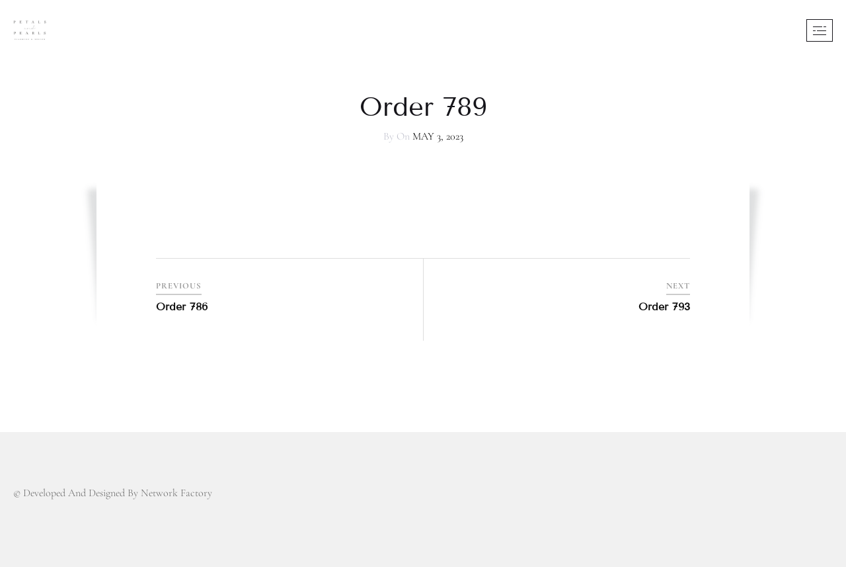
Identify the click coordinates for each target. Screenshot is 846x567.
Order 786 (182, 306)
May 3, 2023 (437, 136)
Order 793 (664, 306)
